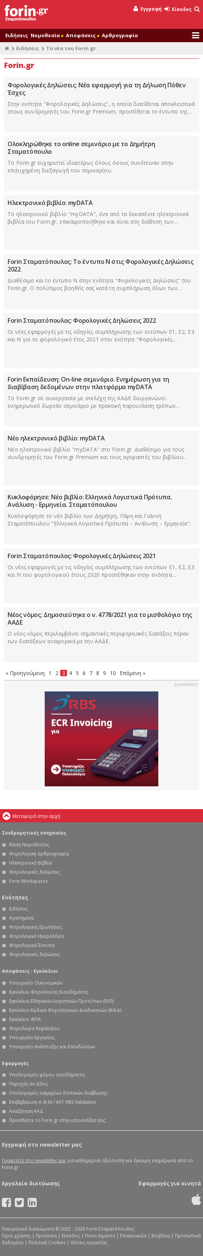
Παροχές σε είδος (28, 1084)
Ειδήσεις (16, 35)
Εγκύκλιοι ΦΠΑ (25, 1019)
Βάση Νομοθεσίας (29, 844)
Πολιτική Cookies (47, 1242)
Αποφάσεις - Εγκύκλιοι (30, 971)
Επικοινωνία (133, 1235)
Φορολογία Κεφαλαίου (34, 1028)
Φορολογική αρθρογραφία (39, 853)
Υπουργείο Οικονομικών (35, 983)
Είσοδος (178, 9)
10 (113, 673)
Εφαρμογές (15, 1063)
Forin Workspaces (28, 881)
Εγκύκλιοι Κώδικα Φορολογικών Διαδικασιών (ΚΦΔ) (65, 1010)
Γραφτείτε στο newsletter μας (34, 1160)
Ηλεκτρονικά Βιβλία (30, 863)
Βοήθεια (160, 1235)
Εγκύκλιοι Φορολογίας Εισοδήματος (48, 992)
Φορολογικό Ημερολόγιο (36, 936)
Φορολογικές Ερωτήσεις (35, 927)
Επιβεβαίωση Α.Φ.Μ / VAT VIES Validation (52, 1102)
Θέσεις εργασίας (88, 1242)
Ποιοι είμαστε (100, 1235)
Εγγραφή (147, 9)
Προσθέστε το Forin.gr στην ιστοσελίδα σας (57, 1120)
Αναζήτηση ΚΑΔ (26, 1111)
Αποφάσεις (82, 35)
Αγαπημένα (21, 918)
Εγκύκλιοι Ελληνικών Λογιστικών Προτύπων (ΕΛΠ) (61, 1001)
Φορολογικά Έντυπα (32, 945)
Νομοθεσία (47, 35)
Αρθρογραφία (120, 35)
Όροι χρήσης (16, 1235)
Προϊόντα (46, 1235)
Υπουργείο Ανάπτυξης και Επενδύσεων (52, 1046)
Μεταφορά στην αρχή (36, 816)
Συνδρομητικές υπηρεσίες (34, 833)
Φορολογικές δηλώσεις (34, 872)
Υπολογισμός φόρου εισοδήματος (47, 1074)
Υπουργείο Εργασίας (32, 1037)
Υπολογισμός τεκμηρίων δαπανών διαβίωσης (58, 1093)
